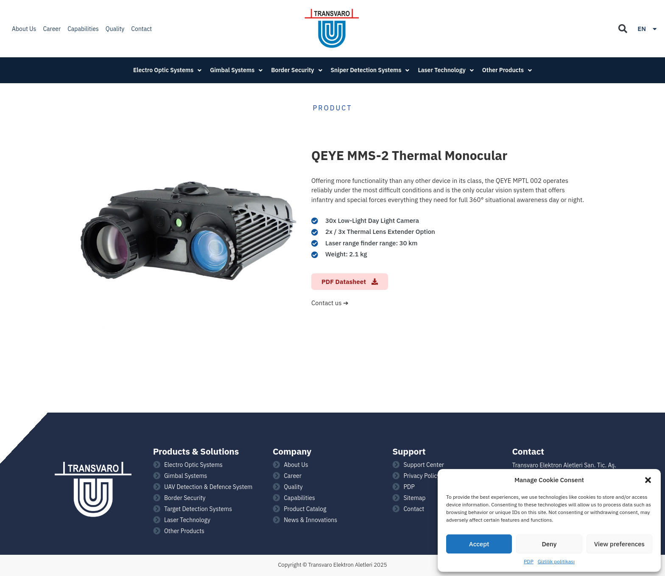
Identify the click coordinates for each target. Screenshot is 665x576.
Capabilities (83, 29)
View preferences (619, 544)
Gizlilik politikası (556, 561)
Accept (479, 544)
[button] (648, 480)
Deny (549, 544)
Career (52, 29)
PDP (529, 561)
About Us (24, 29)
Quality (115, 29)
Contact (141, 29)
